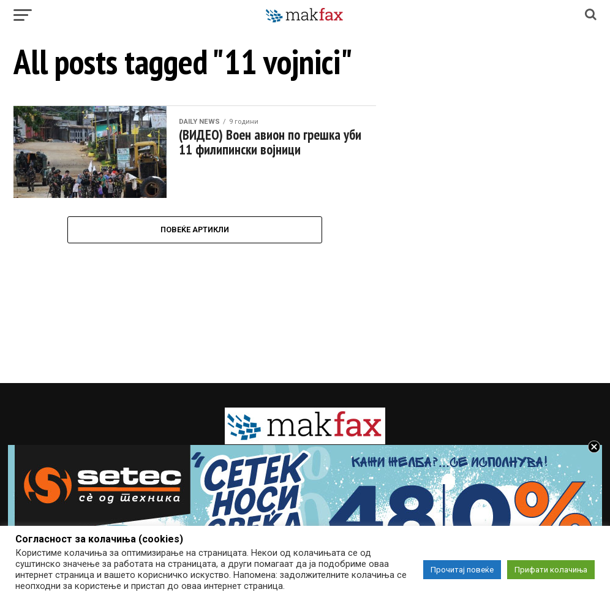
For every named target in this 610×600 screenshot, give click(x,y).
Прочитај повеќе (462, 569)
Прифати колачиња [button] (550, 569)
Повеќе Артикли (194, 229)
